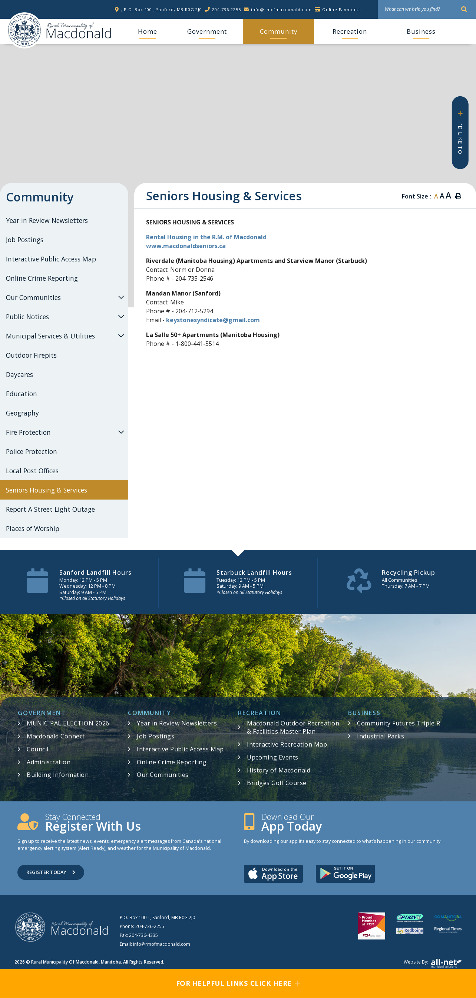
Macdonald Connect (56, 736)
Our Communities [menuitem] (33, 297)
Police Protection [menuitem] (31, 451)
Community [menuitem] (278, 31)
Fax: (139, 935)
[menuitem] (147, 31)
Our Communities (163, 775)
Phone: (142, 926)
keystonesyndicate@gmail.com (213, 320)
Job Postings (155, 736)
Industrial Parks (380, 736)
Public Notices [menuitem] (27, 316)
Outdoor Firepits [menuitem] (31, 355)
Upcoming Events (272, 757)
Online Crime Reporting (171, 762)
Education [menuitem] (21, 393)
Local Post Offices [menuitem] (32, 470)
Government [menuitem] (207, 31)
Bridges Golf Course (277, 783)
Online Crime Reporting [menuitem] (42, 278)
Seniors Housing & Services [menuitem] (46, 489)
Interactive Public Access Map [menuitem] (51, 258)
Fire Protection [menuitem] (28, 432)
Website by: (433, 963)
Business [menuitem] (421, 31)
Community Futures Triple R (398, 723)
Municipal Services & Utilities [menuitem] (50, 335)
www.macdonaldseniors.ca (186, 246)
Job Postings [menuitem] (24, 239)
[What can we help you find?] (427, 9)
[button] (121, 297)
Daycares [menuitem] (19, 374)
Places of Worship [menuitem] (32, 528)
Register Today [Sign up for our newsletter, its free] (50, 872)
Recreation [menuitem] (350, 31)
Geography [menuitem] (22, 412)
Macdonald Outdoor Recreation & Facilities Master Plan (293, 727)
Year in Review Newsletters (177, 723)
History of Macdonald (278, 770)
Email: (155, 944)
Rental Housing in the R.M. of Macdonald (206, 237)
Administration (48, 762)
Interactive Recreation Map (287, 744)
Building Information (58, 775)
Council (38, 749)
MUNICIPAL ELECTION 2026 (68, 723)
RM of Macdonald (24, 30)
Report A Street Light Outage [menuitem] (50, 509)
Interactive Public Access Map (180, 749)
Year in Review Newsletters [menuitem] (47, 220)
